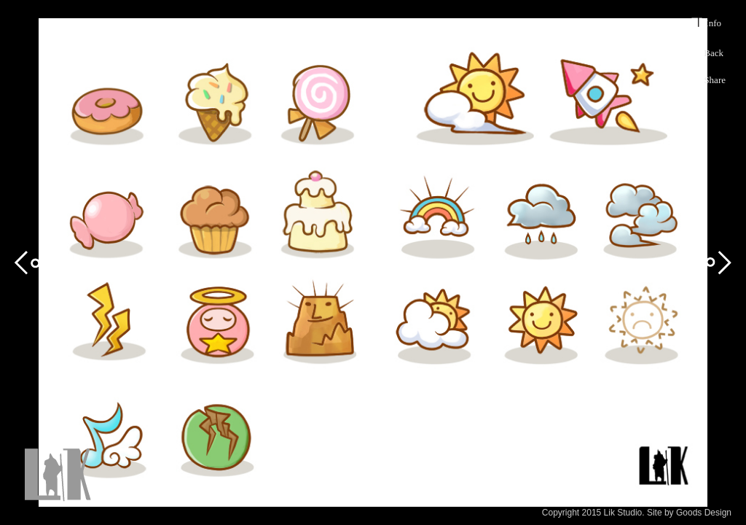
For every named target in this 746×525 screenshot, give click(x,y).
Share (715, 79)
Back (713, 52)
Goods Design (703, 513)
